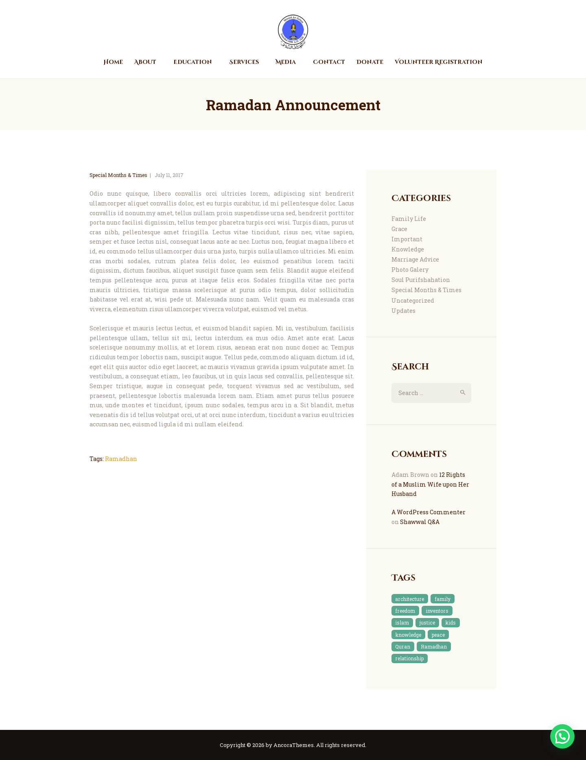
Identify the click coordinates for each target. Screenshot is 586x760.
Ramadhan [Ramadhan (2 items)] (434, 646)
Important (406, 239)
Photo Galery (410, 269)
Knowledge (407, 249)
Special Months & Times (118, 175)
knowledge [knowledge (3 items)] (408, 634)
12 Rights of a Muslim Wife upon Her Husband (430, 484)
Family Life (408, 219)
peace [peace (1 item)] (438, 634)
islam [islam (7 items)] (402, 622)
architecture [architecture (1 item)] (409, 599)
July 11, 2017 (169, 175)
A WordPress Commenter (428, 512)
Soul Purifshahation (420, 280)
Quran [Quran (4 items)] (402, 646)
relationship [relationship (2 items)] (409, 658)
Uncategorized (412, 300)
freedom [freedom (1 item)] (405, 610)
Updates (403, 310)
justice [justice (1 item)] (427, 622)
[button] (562, 736)
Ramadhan (121, 459)
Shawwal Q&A (420, 522)
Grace (399, 229)
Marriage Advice (415, 259)
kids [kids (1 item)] (450, 622)
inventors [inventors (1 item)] (437, 610)
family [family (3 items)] (442, 599)
